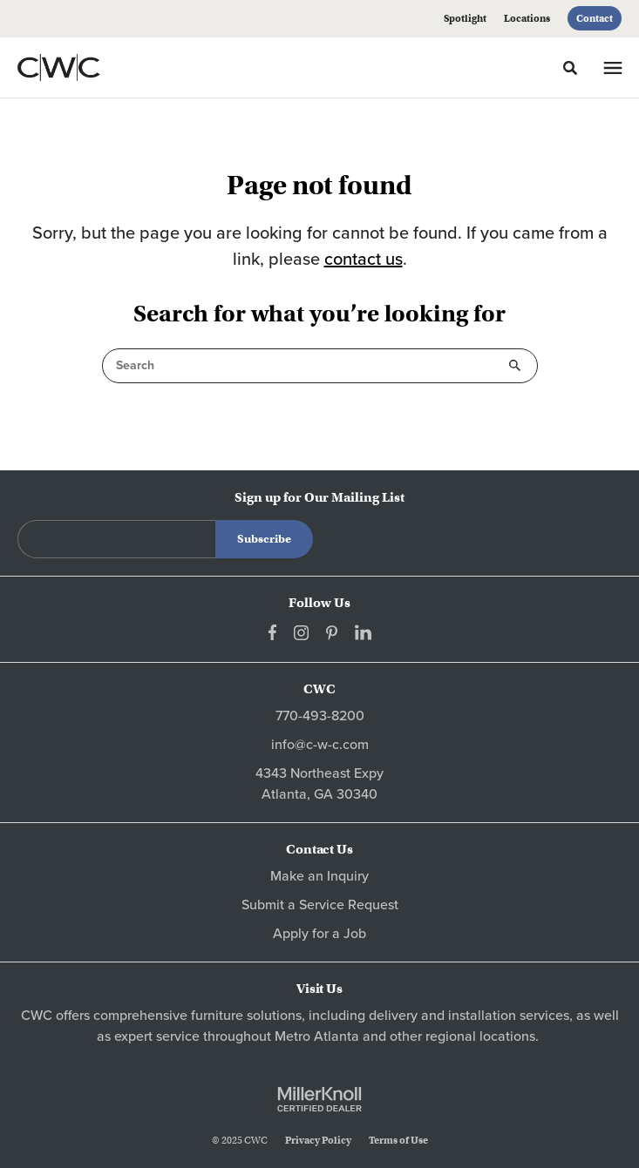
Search (515, 365)
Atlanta (336, 1036)
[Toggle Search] (570, 68)
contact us (363, 259)
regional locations (480, 1036)
